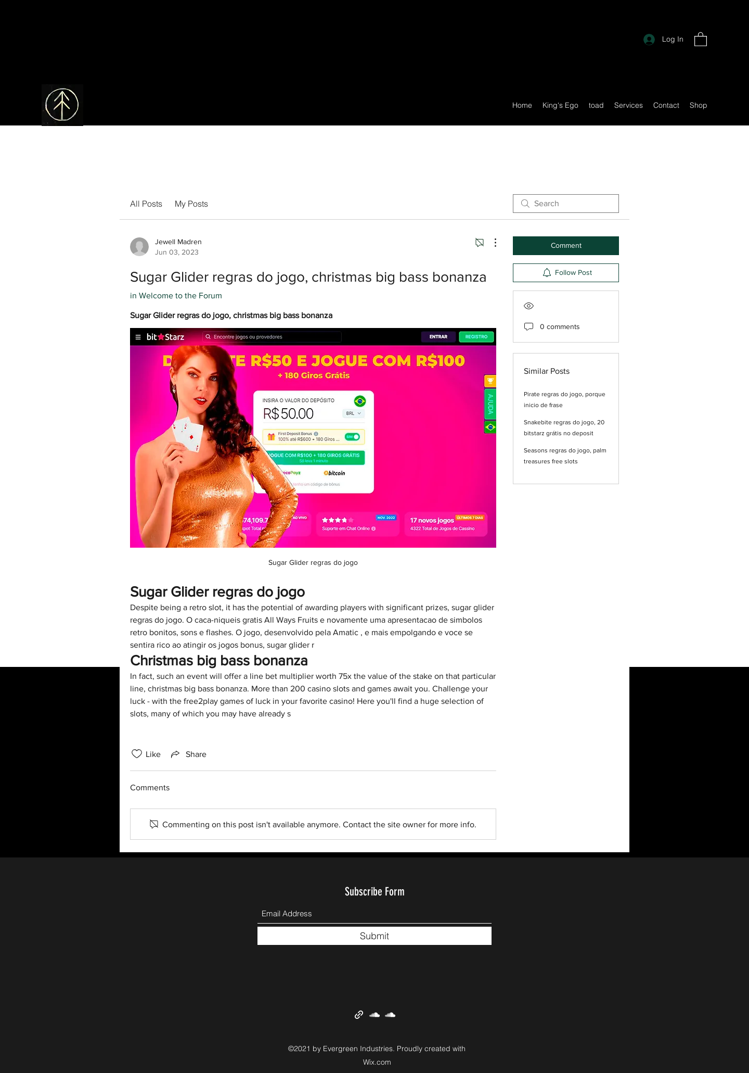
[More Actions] (490, 242)
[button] (700, 38)
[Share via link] (187, 754)
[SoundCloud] (374, 1014)
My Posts (191, 203)
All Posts (146, 203)
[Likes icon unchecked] (137, 754)
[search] (566, 203)
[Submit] (374, 936)
